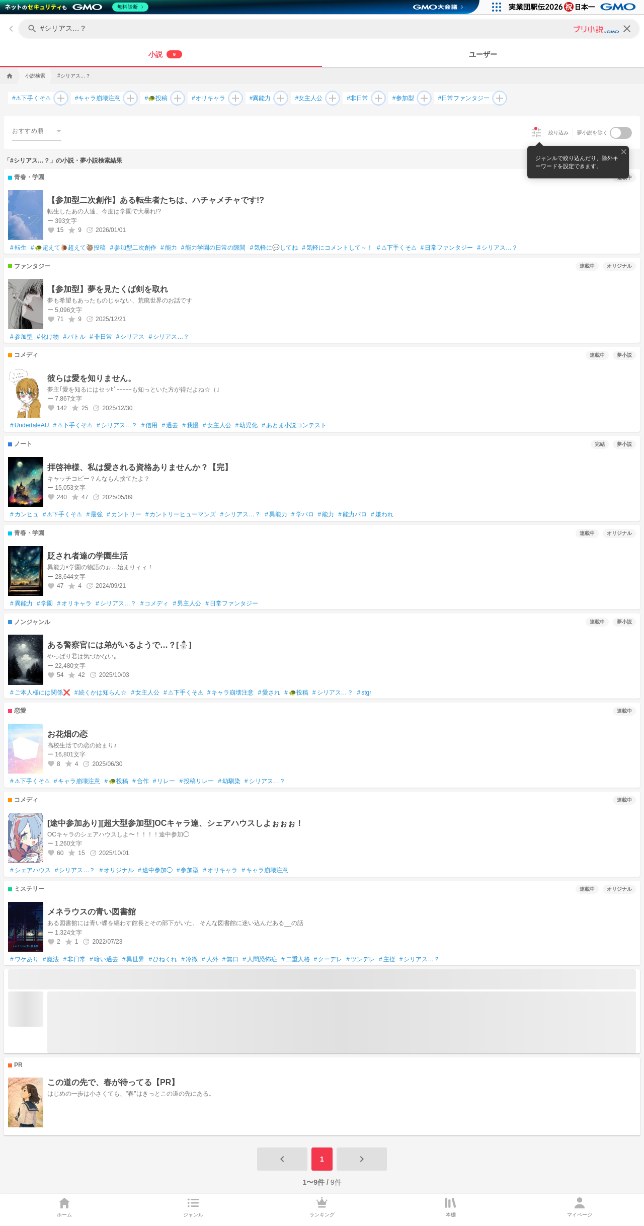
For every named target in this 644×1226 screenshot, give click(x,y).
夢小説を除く (592, 132)
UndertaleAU (29, 426)
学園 (45, 604)
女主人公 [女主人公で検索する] (309, 98)
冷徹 (189, 960)
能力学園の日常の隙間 (213, 248)
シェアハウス (30, 871)
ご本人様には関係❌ (40, 693)
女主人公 (217, 426)
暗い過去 (104, 960)
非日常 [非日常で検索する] (357, 98)
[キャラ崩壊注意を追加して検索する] (128, 98)
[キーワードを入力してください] (330, 28)
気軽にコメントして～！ (337, 248)
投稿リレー (196, 782)
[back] (11, 29)
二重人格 (295, 960)
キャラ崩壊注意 (230, 693)
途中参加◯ (155, 871)
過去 (170, 426)
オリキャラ (74, 604)
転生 (18, 248)
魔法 (51, 960)
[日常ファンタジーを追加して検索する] (498, 98)
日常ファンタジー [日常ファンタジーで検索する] (464, 98)
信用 (149, 426)
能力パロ (352, 515)
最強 (94, 515)
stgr (364, 693)
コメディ (154, 604)
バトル (74, 337)
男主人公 (187, 604)
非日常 (101, 337)
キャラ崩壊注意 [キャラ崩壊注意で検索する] (98, 98)
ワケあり (24, 960)
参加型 (21, 337)
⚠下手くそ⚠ (397, 248)
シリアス (130, 337)
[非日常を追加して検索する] (376, 98)
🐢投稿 (296, 693)
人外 (210, 960)
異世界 (133, 960)
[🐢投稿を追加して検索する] (176, 98)
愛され (269, 693)
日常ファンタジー (447, 248)
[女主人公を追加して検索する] (331, 98)
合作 (140, 782)
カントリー (124, 515)
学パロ (302, 515)
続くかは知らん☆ (100, 693)
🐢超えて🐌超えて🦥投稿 (68, 248)
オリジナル (116, 871)
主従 (387, 960)
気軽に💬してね (274, 248)
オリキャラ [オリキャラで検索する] (208, 98)
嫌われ (382, 515)
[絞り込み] (536, 133)
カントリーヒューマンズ (180, 515)
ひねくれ (162, 960)
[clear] (627, 29)
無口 (230, 960)
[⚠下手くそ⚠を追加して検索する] (59, 98)
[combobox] (36, 130)
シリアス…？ (497, 248)
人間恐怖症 (260, 960)
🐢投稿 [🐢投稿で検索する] (156, 98)
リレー (164, 782)
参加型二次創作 (133, 248)
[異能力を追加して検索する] (279, 98)
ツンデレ (360, 960)
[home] (8, 76)
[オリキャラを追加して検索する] (233, 98)
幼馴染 (229, 782)
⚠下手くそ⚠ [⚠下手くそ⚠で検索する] (31, 98)
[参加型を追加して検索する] (422, 98)
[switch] (621, 133)
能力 (168, 248)
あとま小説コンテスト (294, 426)
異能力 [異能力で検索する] (260, 98)
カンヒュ (24, 515)
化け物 (48, 337)
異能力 (276, 515)
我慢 (190, 426)
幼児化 (246, 426)
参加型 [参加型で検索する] (403, 98)
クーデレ (328, 960)
